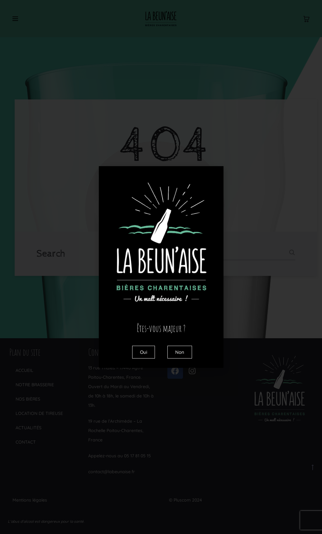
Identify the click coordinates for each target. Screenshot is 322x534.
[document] (161, 267)
